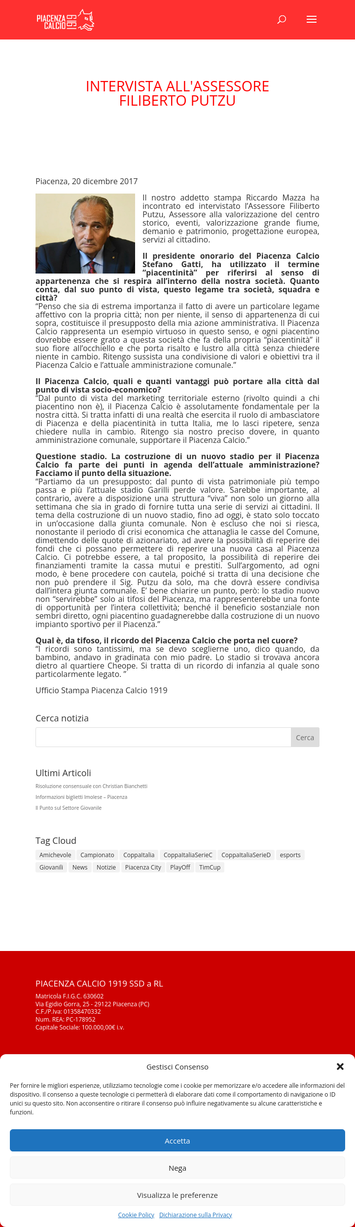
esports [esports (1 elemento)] (290, 855)
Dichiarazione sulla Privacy (195, 1215)
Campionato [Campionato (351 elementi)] (97, 855)
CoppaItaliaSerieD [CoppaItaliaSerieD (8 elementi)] (246, 855)
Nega (177, 1168)
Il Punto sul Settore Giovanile (69, 807)
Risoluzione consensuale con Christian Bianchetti (91, 786)
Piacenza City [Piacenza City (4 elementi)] (143, 867)
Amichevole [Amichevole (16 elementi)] (55, 855)
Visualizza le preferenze (177, 1195)
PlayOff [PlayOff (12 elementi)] (180, 867)
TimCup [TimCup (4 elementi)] (209, 867)
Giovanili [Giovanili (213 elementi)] (51, 867)
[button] (340, 1066)
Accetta (177, 1141)
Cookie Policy (136, 1215)
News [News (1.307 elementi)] (80, 867)
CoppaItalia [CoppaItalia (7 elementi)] (138, 855)
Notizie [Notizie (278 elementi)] (106, 867)
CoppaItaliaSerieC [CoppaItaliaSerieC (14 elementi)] (188, 855)
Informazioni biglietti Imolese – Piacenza (81, 796)
